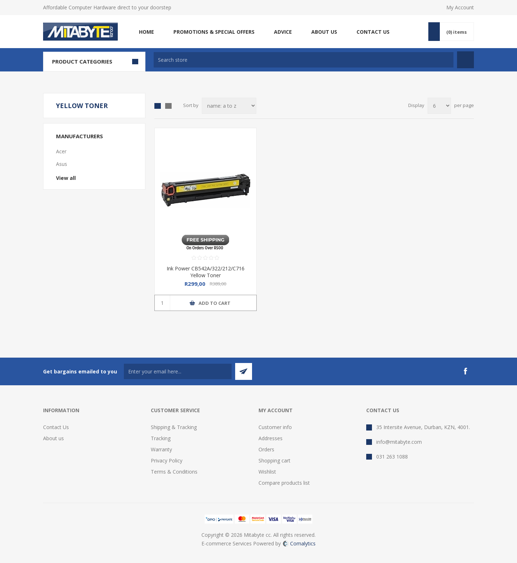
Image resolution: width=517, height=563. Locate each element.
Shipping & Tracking (174, 427)
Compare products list (284, 482)
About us (53, 438)
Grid (157, 106)
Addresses (270, 438)
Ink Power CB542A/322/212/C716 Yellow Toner (205, 272)
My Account (460, 7)
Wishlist (267, 471)
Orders (266, 449)
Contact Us (56, 427)
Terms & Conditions (174, 471)
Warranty (161, 449)
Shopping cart (274, 460)
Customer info (275, 427)
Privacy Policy (166, 460)
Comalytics (299, 543)
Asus (61, 163)
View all (66, 178)
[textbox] (303, 60)
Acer (61, 151)
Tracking (161, 438)
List (168, 106)
